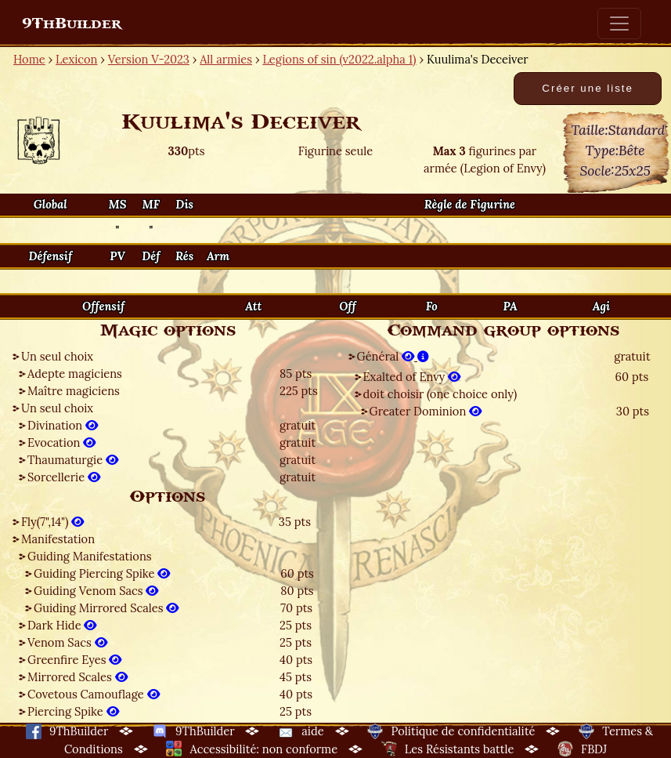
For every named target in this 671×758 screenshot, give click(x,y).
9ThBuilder (71, 23)
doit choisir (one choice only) (440, 393)
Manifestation (58, 538)
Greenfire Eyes (74, 659)
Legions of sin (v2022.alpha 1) (339, 59)
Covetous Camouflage (93, 694)
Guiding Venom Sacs (96, 590)
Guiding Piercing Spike (102, 573)
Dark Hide (61, 625)
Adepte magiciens (74, 373)
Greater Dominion (426, 411)
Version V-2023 (148, 59)
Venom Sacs (67, 642)
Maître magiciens (73, 390)
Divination (62, 425)
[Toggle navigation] (619, 23)
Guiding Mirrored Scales (106, 607)
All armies (226, 59)
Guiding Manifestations (89, 556)
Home (29, 59)
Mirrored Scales (77, 676)
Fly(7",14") (52, 521)
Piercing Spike (73, 711)
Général (393, 356)
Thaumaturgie (72, 459)
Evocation (61, 442)
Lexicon (76, 59)
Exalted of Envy (412, 376)
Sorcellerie (63, 477)
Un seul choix (57, 356)
